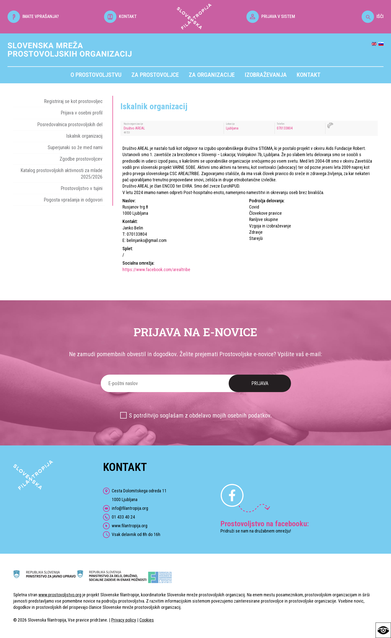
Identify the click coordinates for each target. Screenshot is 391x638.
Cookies (146, 620)
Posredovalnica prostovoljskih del (69, 124)
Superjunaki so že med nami (75, 147)
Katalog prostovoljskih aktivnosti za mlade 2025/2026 (61, 173)
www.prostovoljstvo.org (59, 594)
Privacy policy (123, 620)
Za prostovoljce (155, 74)
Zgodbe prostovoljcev (81, 159)
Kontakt (308, 74)
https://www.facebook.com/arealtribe (156, 269)
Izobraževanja (266, 74)
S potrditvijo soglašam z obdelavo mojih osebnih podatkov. (200, 415)
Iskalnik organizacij (84, 136)
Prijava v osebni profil (81, 113)
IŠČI (373, 16)
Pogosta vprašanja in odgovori (73, 200)
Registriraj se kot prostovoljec (73, 101)
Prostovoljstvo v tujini (81, 188)
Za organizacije (212, 74)
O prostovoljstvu (96, 74)
